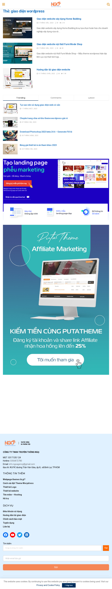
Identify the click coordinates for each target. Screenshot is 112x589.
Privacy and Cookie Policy (48, 585)
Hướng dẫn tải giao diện (14, 515)
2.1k (62, 23)
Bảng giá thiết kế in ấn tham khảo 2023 (38, 145)
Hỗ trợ (6, 498)
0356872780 (16, 461)
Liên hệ (6, 526)
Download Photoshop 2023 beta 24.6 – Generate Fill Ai (46, 132)
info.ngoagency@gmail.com (22, 464)
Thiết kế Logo (9, 487)
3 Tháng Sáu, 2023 (45, 23)
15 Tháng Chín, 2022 (46, 74)
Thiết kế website (11, 491)
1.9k (63, 74)
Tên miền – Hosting (12, 494)
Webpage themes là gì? (14, 479)
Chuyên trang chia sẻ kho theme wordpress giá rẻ (44, 118)
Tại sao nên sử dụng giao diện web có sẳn (40, 105)
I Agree (69, 585)
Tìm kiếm (7, 543)
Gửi (56, 567)
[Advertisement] (56, 399)
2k (61, 48)
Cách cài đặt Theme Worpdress (18, 483)
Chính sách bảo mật (12, 519)
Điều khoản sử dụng (12, 511)
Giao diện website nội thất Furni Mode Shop (59, 44)
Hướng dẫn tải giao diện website (53, 69)
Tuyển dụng (8, 523)
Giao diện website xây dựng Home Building (59, 18)
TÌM (106, 548)
